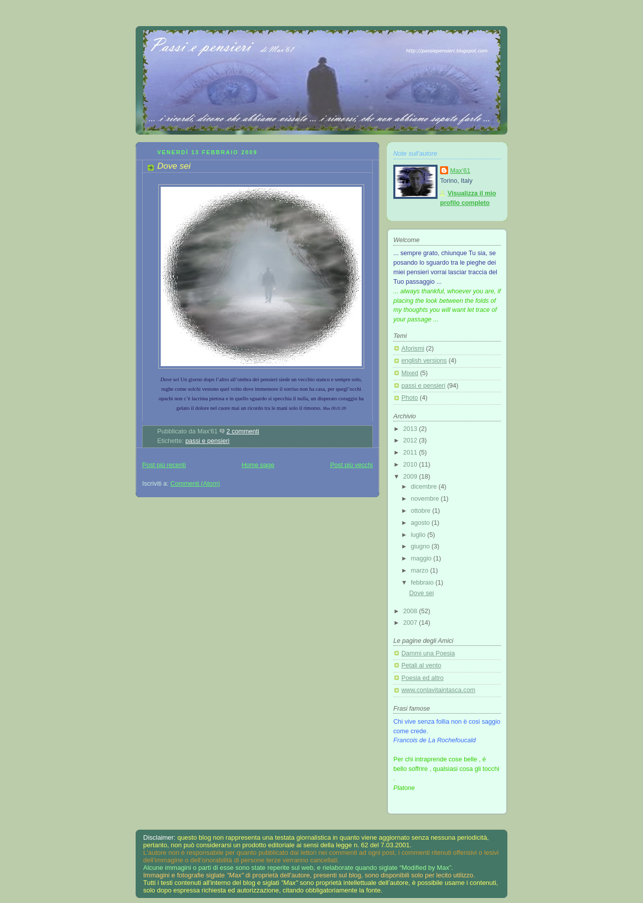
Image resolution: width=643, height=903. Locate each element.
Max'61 (460, 170)
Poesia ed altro (422, 678)
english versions (424, 360)
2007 (411, 622)
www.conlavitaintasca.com (438, 690)
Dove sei (173, 166)
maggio (422, 558)
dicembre (425, 486)
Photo (409, 397)
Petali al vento (421, 665)
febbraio (423, 582)
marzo (421, 570)
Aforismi (412, 348)
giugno (421, 546)
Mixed (409, 373)
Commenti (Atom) (195, 483)
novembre (426, 498)
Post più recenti (164, 465)
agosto (421, 522)
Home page (258, 465)
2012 (411, 440)
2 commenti (243, 431)
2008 (411, 611)
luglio (419, 534)
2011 (411, 452)
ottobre (422, 510)
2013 (411, 428)
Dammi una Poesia (428, 653)
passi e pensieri (207, 440)
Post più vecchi (351, 465)
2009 (411, 476)
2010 (411, 464)
